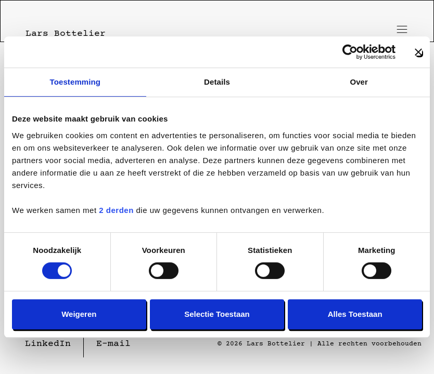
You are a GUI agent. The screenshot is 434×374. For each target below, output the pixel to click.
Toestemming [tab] (75, 81)
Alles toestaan (355, 314)
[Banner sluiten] (418, 52)
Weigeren (78, 314)
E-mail (113, 344)
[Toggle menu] (400, 29)
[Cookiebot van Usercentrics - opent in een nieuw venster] (349, 52)
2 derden (116, 210)
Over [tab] (359, 81)
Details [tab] (217, 81)
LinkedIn (48, 344)
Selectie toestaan (217, 314)
